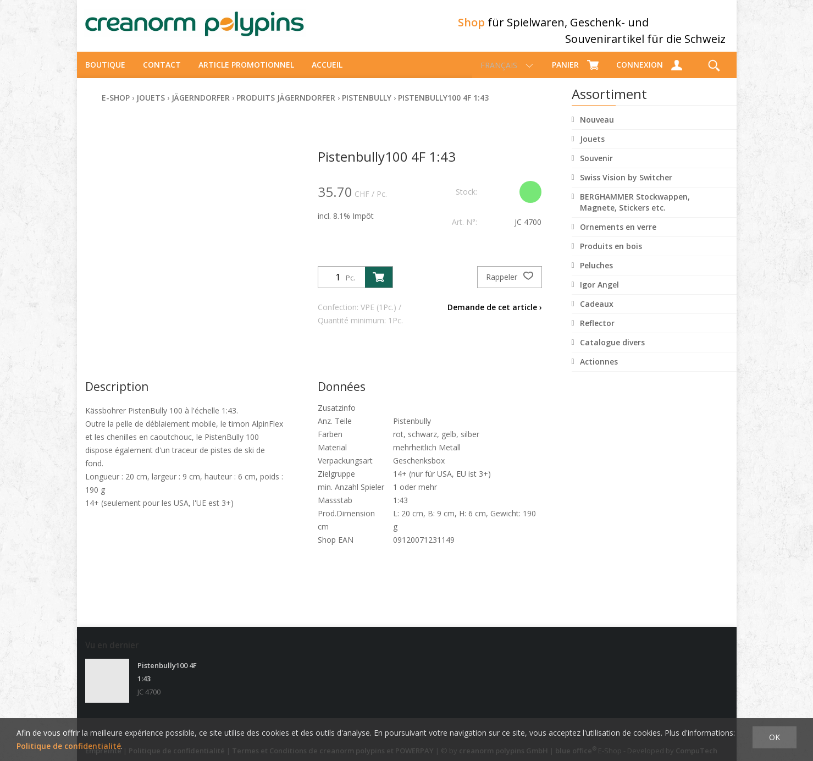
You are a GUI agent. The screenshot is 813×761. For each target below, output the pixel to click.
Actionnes (599, 371)
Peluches (596, 275)
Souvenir (596, 168)
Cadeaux (596, 313)
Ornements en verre (618, 236)
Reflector (597, 333)
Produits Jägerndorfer (285, 107)
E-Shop (116, 107)
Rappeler (509, 287)
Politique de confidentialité (68, 746)
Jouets (592, 149)
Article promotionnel (246, 74)
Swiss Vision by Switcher (626, 187)
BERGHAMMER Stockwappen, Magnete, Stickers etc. (635, 212)
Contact (162, 74)
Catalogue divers (612, 352)
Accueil (327, 74)
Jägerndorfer (201, 107)
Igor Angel (599, 294)
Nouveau (597, 129)
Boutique (105, 74)
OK (774, 737)
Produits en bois (611, 256)
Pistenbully (366, 107)
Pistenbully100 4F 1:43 (443, 107)
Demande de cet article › (494, 317)
